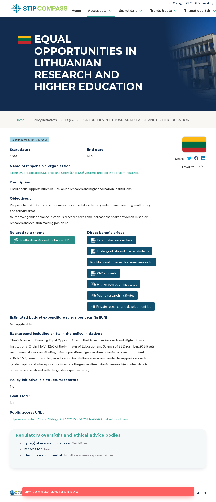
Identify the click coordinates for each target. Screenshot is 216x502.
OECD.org (175, 3)
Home (19, 120)
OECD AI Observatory (199, 3)
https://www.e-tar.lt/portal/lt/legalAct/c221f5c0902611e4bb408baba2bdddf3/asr (70, 419)
